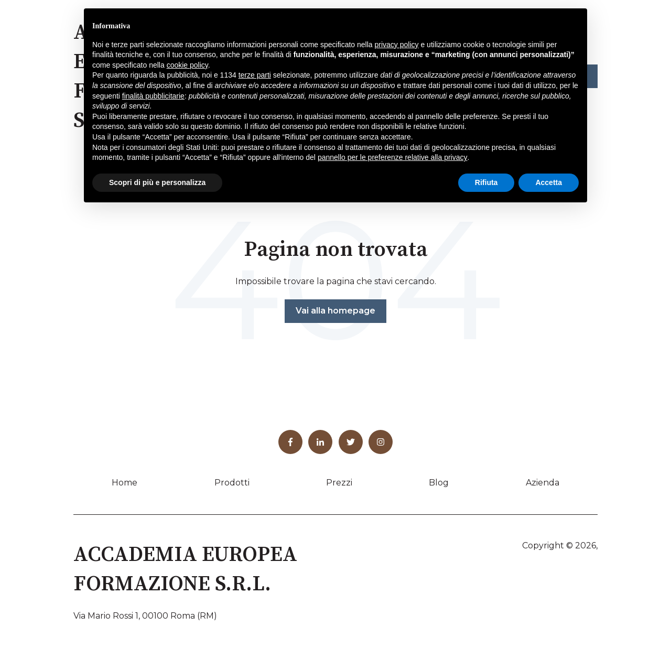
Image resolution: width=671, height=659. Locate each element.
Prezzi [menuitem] (339, 483)
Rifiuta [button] (486, 182)
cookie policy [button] (187, 65)
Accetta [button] (548, 182)
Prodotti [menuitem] (232, 483)
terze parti (255, 75)
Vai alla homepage (335, 311)
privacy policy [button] (397, 44)
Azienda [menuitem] (542, 483)
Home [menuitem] (124, 483)
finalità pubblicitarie (153, 96)
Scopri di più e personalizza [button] (157, 182)
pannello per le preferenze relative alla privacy (393, 157)
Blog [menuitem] (439, 483)
